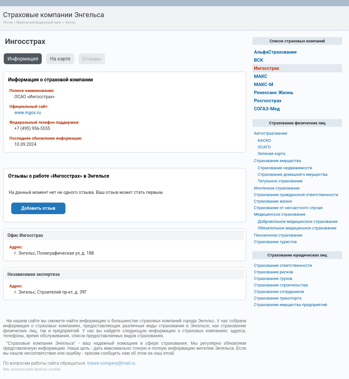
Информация (22, 59)
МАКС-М (263, 84)
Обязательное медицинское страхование (297, 228)
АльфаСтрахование (275, 52)
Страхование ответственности (283, 265)
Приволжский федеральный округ (38, 22)
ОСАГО (264, 147)
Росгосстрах (267, 100)
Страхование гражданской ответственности (296, 194)
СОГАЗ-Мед (267, 109)
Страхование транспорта (277, 298)
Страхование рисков (273, 272)
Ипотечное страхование (276, 188)
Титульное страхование (280, 181)
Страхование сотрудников (279, 291)
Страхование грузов (273, 278)
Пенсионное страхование (278, 235)
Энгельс (70, 22)
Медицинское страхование (279, 214)
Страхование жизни (273, 201)
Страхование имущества (277, 160)
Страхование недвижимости (285, 168)
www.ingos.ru (27, 112)
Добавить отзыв (38, 208)
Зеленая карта (271, 153)
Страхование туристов (275, 241)
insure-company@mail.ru (111, 363)
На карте (60, 59)
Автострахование (270, 133)
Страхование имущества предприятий (290, 304)
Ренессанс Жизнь (273, 92)
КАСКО (264, 140)
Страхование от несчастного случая (288, 207)
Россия (7, 22)
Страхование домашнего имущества (292, 174)
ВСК (258, 60)
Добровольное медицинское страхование (298, 221)
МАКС (260, 76)
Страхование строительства (281, 285)
